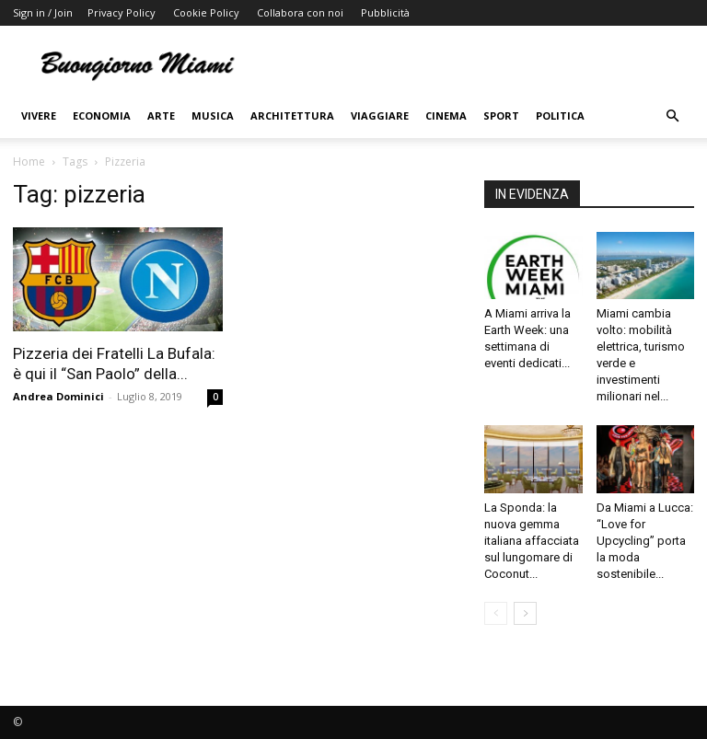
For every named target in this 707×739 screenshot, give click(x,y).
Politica (560, 115)
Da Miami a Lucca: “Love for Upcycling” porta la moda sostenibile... (645, 541)
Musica (212, 115)
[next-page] (525, 613)
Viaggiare (380, 115)
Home (29, 161)
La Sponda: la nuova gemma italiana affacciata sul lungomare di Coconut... (531, 541)
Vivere (38, 115)
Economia (102, 115)
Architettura (292, 115)
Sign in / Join (43, 12)
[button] (672, 116)
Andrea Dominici (58, 396)
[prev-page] (495, 613)
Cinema (446, 115)
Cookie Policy (206, 12)
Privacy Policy (121, 12)
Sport (501, 115)
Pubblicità (385, 12)
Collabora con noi (300, 12)
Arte (161, 115)
